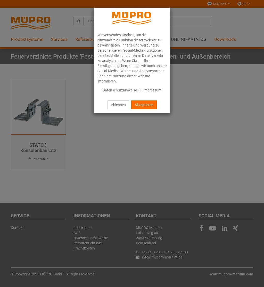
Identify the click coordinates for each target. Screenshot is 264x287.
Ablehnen (118, 105)
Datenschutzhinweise (120, 90)
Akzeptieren (144, 105)
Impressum (152, 90)
